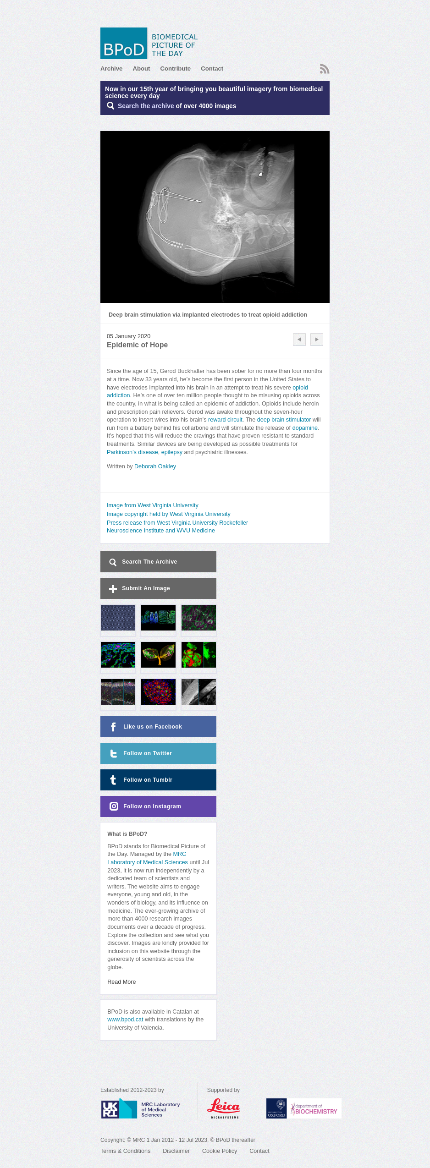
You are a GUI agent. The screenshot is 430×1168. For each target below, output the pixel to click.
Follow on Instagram (144, 807)
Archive (111, 68)
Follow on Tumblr (139, 780)
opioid (300, 387)
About (141, 68)
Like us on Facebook (144, 727)
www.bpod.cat (125, 1019)
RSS (325, 69)
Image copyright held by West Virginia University (169, 514)
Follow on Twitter (139, 753)
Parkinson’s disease (132, 452)
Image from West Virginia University (152, 505)
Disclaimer (176, 1151)
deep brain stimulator (284, 420)
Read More (121, 982)
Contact (212, 68)
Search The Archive (142, 562)
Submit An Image (138, 589)
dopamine (305, 428)
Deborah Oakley (155, 466)
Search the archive (146, 106)
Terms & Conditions (125, 1151)
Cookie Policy (219, 1151)
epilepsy (171, 452)
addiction (118, 395)
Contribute (175, 68)
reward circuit (225, 420)
